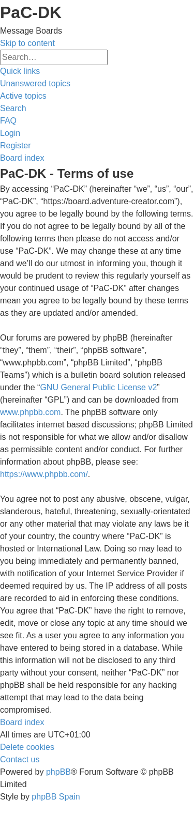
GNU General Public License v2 (98, 387)
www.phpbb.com (30, 412)
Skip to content (27, 43)
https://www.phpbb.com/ (44, 474)
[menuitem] (35, 83)
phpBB (58, 771)
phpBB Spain (56, 796)
